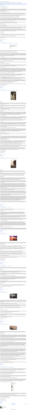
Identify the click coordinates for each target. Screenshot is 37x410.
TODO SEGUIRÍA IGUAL (4, 292)
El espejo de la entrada (4, 1)
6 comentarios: (4, 39)
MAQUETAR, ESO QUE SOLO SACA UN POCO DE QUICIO (9, 43)
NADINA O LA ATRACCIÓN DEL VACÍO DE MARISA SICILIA (9, 158)
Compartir (1, 40)
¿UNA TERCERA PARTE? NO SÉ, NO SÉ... (6, 266)
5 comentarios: (4, 230)
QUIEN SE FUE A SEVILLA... (4, 6)
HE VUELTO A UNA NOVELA (4, 324)
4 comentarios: (4, 363)
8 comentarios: (4, 154)
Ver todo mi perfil (4, 407)
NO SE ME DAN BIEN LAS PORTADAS (6, 207)
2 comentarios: (4, 86)
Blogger (15, 409)
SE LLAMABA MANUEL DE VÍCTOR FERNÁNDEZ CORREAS (9, 90)
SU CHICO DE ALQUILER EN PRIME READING (7, 367)
